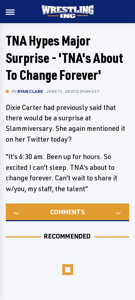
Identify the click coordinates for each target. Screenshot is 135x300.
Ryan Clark (30, 91)
